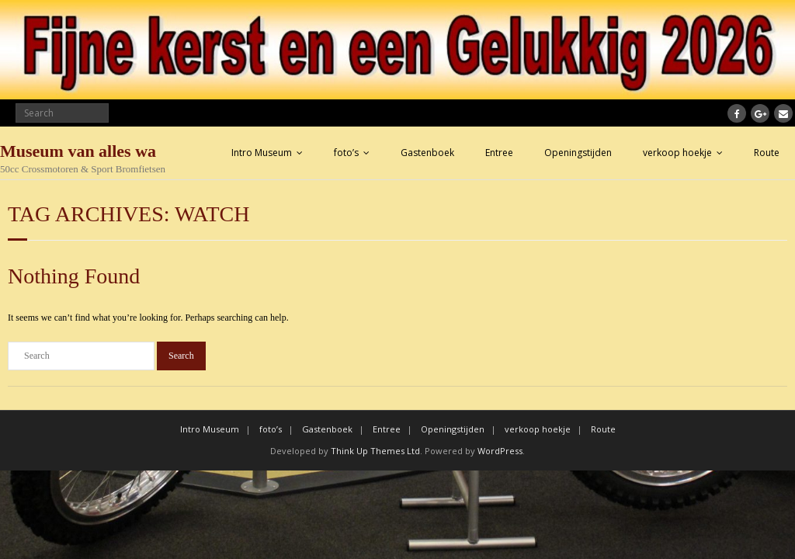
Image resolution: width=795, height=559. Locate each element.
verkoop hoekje (677, 152)
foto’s (346, 152)
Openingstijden (578, 152)
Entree (499, 152)
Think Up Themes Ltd (375, 451)
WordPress (499, 451)
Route (766, 152)
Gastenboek (427, 152)
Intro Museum (261, 152)
